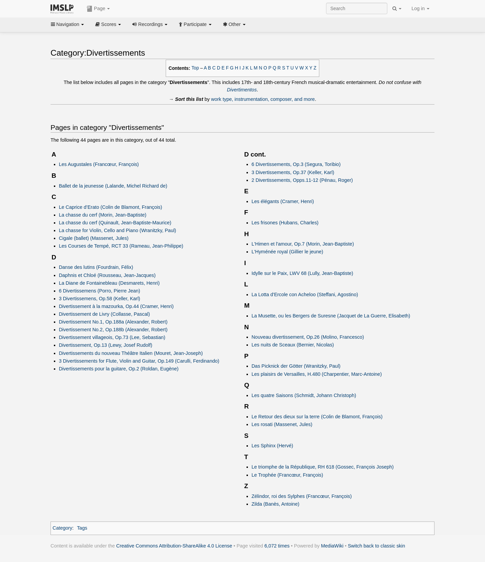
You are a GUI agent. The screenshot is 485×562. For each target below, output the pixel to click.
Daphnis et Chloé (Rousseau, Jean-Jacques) (107, 275)
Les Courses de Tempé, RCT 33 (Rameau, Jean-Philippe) (121, 246)
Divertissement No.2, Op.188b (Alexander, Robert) (113, 329)
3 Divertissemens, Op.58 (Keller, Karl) (99, 298)
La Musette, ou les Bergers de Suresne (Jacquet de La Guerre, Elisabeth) (331, 315)
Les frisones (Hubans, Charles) (285, 222)
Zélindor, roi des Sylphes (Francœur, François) (302, 496)
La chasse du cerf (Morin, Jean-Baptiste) (103, 215)
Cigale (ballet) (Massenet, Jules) (94, 238)
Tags (82, 528)
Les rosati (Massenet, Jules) (282, 424)
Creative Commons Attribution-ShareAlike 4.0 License (174, 546)
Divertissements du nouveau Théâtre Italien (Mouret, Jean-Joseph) (131, 353)
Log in (420, 8)
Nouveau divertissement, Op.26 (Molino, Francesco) (308, 337)
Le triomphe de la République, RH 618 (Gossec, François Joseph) (323, 467)
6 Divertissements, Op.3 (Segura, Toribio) (296, 164)
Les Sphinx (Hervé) (272, 445)
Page (98, 9)
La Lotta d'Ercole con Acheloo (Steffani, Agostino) (305, 294)
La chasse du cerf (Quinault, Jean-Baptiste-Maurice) (115, 222)
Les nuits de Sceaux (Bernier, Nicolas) (293, 344)
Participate (195, 24)
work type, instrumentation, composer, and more (263, 99)
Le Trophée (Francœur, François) (287, 475)
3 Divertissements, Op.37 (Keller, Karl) (293, 172)
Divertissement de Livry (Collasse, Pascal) (104, 314)
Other (234, 24)
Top (195, 68)
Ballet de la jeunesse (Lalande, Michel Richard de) (113, 186)
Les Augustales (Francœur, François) (99, 164)
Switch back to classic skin (376, 546)
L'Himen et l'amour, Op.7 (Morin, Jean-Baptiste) (303, 244)
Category (62, 528)
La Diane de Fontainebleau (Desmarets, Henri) (109, 283)
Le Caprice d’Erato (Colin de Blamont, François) (110, 207)
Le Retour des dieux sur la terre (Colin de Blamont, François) (317, 416)
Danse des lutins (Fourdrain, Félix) (96, 267)
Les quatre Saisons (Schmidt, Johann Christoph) (304, 395)
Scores (108, 24)
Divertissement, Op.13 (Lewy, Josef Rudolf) (105, 345)
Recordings (149, 24)
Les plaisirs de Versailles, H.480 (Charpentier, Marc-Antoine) (317, 374)
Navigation (67, 24)
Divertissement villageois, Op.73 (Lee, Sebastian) (112, 337)
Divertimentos (242, 89)
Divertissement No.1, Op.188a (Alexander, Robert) (113, 322)
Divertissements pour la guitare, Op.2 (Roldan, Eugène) (119, 368)
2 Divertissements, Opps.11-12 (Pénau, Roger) (302, 180)
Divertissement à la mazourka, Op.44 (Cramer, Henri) (116, 306)
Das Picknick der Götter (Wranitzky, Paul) (296, 366)
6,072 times (277, 546)
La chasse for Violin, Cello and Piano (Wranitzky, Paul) (117, 230)
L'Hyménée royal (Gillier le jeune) (287, 251)
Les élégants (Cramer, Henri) (283, 201)
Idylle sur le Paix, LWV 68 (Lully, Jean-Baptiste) (302, 273)
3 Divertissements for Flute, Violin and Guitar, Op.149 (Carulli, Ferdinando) (139, 361)
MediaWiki (332, 546)
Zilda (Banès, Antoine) (275, 504)
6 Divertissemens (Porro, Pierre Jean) (99, 290)
